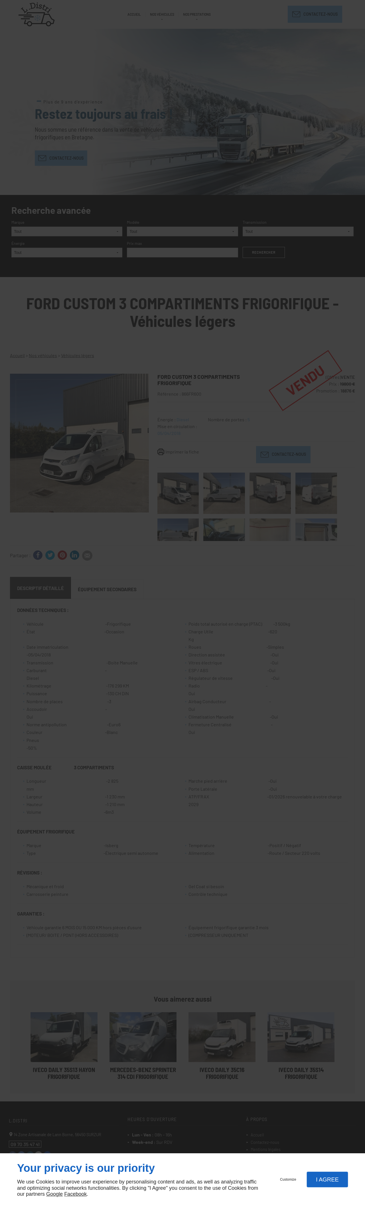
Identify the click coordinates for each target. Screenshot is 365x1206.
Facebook (75, 1194)
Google (54, 1194)
